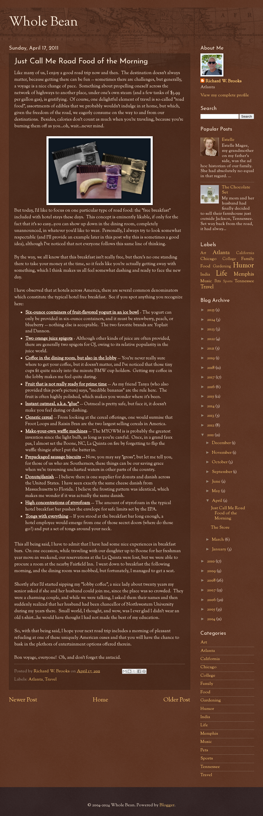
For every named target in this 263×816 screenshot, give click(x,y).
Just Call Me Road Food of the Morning (228, 513)
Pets (217, 281)
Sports (227, 281)
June (216, 482)
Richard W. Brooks (224, 81)
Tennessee (244, 281)
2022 (211, 339)
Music (206, 281)
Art (203, 253)
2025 (211, 310)
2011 (211, 435)
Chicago (208, 259)
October (220, 462)
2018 (211, 368)
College (229, 259)
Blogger (167, 805)
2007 (212, 590)
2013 (211, 416)
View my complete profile (224, 95)
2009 (212, 571)
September (222, 472)
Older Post (176, 700)
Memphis (244, 274)
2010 (211, 561)
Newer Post (23, 700)
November (222, 453)
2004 (211, 619)
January (219, 549)
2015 (211, 396)
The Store (220, 528)
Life (221, 274)
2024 (211, 320)
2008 (212, 580)
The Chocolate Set (236, 190)
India (205, 274)
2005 (211, 609)
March (218, 540)
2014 (211, 406)
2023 (211, 329)
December (222, 443)
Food (205, 266)
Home (100, 700)
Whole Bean (43, 22)
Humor (243, 266)
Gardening (222, 266)
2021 (211, 348)
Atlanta (35, 679)
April (217, 501)
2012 (211, 425)
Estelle (228, 140)
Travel (51, 679)
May (216, 491)
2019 (211, 358)
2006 (212, 600)
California (245, 253)
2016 (211, 387)
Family (247, 259)
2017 (211, 377)
